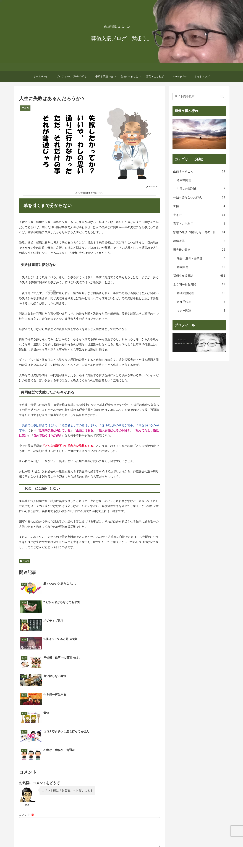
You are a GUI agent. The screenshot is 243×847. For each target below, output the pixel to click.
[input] (199, 96)
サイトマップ (189, 836)
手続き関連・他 (108, 836)
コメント (26, 722)
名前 (22, 764)
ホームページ (53, 836)
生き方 (24, 561)
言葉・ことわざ (151, 836)
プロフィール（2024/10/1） (80, 836)
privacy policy (170, 836)
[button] (222, 96)
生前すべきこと (129, 836)
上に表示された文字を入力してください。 (46, 782)
